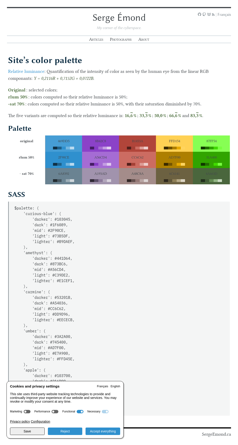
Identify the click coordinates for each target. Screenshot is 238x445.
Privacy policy (20, 421)
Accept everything (103, 431)
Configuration (40, 421)
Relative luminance (26, 71)
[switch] (27, 412)
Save (27, 431)
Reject (65, 431)
